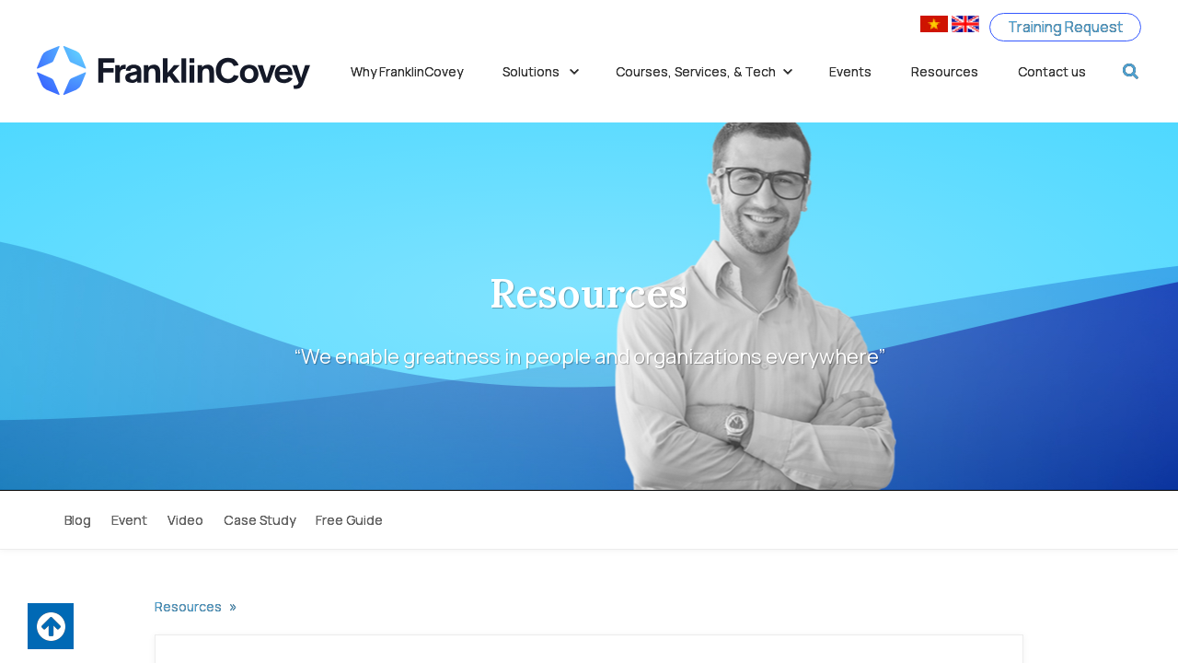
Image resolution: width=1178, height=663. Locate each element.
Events (850, 71)
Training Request (1064, 27)
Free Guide (349, 520)
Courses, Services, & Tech (705, 71)
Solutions (541, 71)
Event (129, 520)
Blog (77, 520)
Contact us (1052, 71)
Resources (944, 71)
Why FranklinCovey (407, 71)
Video (185, 520)
